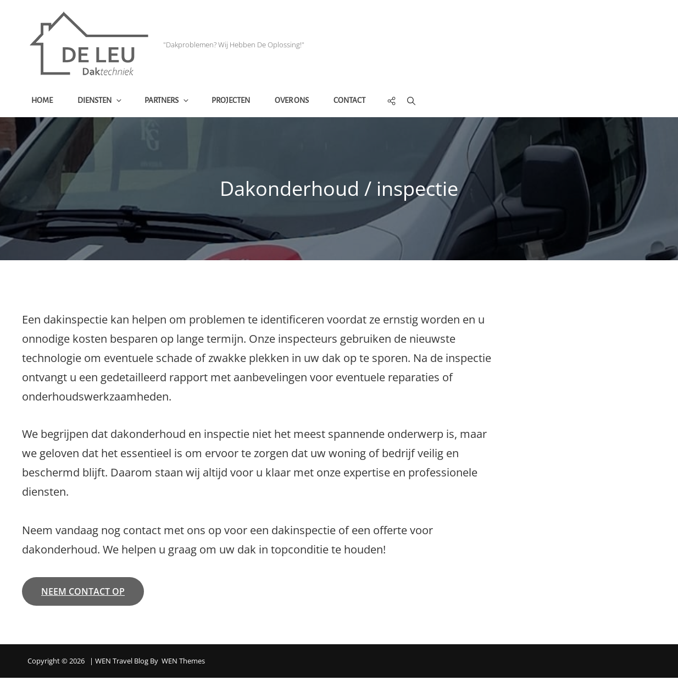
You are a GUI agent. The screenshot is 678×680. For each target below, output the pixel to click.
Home (43, 101)
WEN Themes (183, 663)
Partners (169, 101)
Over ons (293, 101)
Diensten (102, 101)
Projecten (232, 101)
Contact (351, 101)
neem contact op (83, 594)
